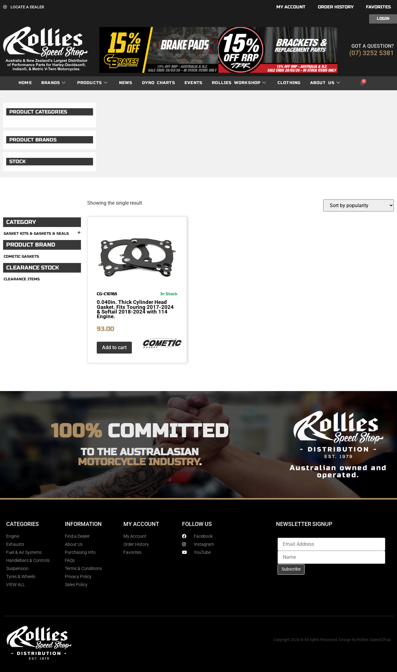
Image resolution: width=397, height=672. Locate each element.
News (126, 82)
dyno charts (158, 82)
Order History (336, 7)
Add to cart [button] (114, 347)
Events (194, 82)
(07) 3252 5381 (371, 53)
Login (383, 18)
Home (25, 82)
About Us (325, 83)
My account (291, 7)
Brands (53, 83)
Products (92, 83)
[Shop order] (358, 205)
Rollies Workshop (239, 83)
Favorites (378, 7)
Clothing (289, 82)
